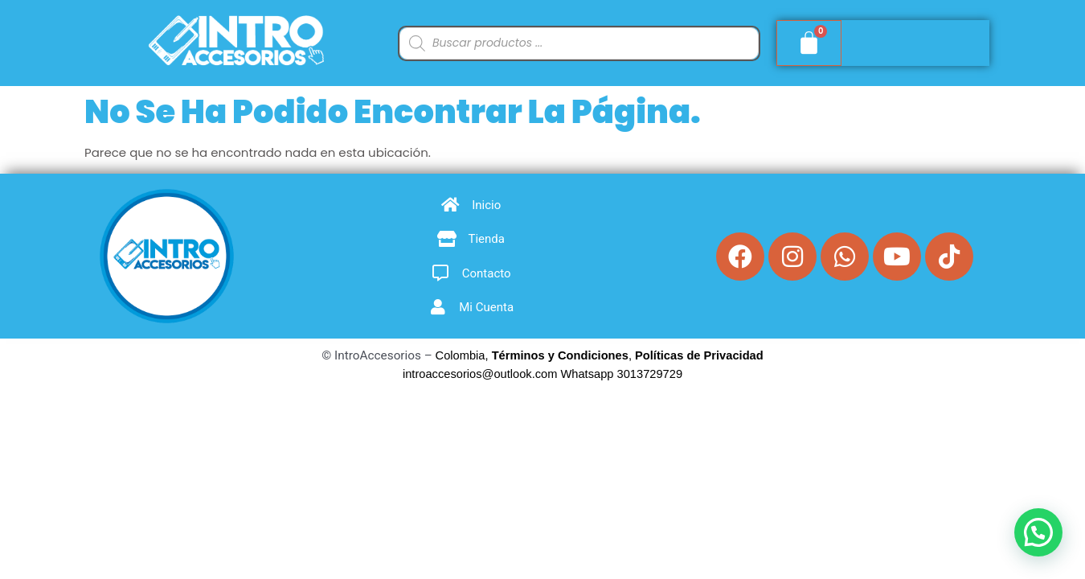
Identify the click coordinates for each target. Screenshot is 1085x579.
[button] (1038, 532)
